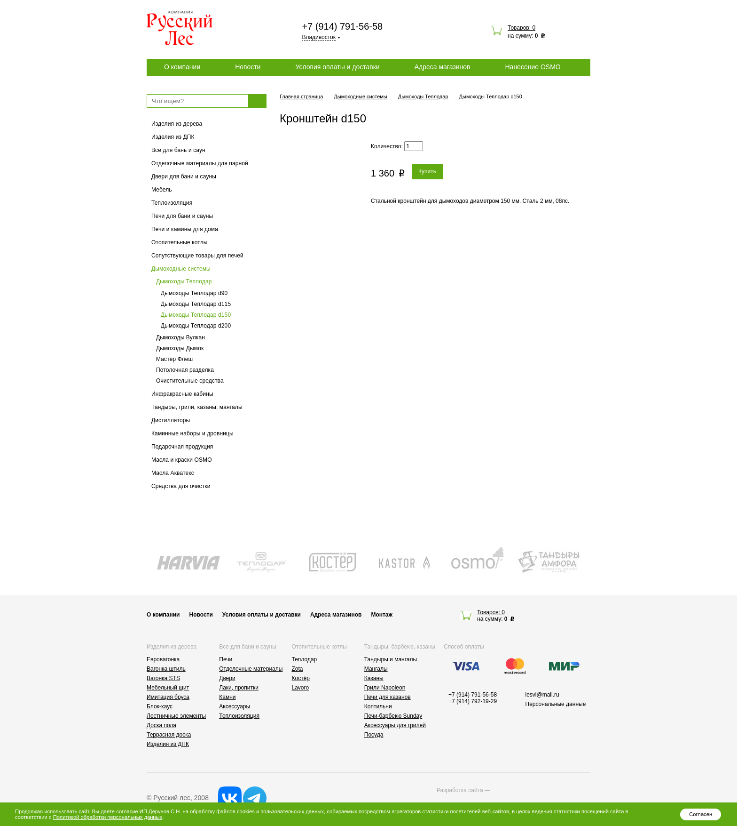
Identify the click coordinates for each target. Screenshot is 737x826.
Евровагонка (163, 659)
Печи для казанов (387, 697)
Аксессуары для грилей (395, 725)
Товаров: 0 (521, 27)
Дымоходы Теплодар (184, 281)
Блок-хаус (159, 706)
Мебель (161, 189)
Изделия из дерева (176, 123)
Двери (227, 678)
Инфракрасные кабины (182, 394)
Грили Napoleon (385, 687)
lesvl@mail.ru (542, 694)
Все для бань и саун (178, 150)
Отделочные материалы (250, 669)
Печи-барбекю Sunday (393, 716)
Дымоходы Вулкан (180, 337)
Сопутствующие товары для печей (197, 255)
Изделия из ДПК (173, 137)
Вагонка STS (163, 678)
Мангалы (376, 669)
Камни (227, 697)
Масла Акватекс (172, 473)
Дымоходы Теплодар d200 (196, 325)
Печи (225, 659)
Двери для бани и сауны (183, 176)
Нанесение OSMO (532, 67)
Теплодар (304, 659)
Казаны (374, 678)
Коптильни (378, 706)
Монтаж (381, 614)
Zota (297, 669)
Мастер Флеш (174, 359)
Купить (427, 171)
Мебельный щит (168, 687)
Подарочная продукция (182, 446)
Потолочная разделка (185, 370)
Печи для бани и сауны (182, 216)
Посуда (374, 734)
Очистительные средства (190, 380)
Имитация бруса (168, 697)
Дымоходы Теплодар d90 (194, 293)
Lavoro (300, 687)
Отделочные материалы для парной (199, 163)
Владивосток (319, 37)
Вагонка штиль (166, 669)
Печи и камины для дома (184, 229)
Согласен (700, 814)
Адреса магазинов (442, 67)
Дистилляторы (170, 420)
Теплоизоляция (171, 203)
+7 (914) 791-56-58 (342, 26)
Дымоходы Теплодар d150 (196, 315)
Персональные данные (555, 704)
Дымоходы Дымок (180, 348)
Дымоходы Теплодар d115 (196, 304)
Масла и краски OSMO (181, 460)
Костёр (301, 678)
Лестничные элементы (176, 716)
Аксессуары (234, 706)
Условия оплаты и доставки (337, 67)
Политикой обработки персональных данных (107, 817)
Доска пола (161, 725)
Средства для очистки (181, 486)
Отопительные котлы (179, 242)
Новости (247, 67)
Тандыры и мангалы (390, 659)
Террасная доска (169, 734)
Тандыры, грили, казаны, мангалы (197, 407)
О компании (182, 67)
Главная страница (301, 96)
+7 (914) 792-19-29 (472, 701)
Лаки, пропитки (239, 687)
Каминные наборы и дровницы (192, 433)
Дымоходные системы (181, 268)
